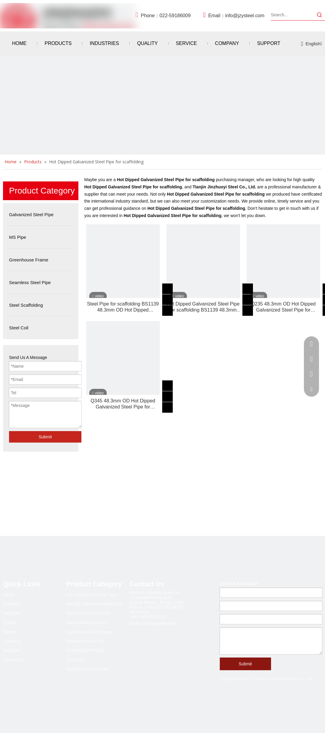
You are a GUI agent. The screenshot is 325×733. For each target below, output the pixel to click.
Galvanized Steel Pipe (87, 669)
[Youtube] (45, 707)
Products (11, 603)
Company (12, 641)
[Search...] (292, 14)
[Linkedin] (20, 707)
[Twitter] (32, 707)
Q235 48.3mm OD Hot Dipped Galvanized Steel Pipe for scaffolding (283, 307)
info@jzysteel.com (244, 15)
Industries (12, 613)
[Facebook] (8, 707)
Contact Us (13, 659)
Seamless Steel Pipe (85, 641)
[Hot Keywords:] (319, 14)
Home (8, 594)
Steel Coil (75, 659)
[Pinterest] (57, 707)
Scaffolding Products (85, 650)
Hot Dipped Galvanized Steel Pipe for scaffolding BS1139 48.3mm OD (203, 307)
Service (10, 631)
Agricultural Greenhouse (89, 631)
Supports (11, 650)
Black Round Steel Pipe (88, 613)
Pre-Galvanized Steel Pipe (91, 594)
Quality (9, 622)
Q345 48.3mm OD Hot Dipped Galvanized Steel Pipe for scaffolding (122, 404)
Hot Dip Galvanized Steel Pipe (94, 603)
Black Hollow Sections (87, 622)
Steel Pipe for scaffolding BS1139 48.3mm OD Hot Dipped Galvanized (123, 307)
